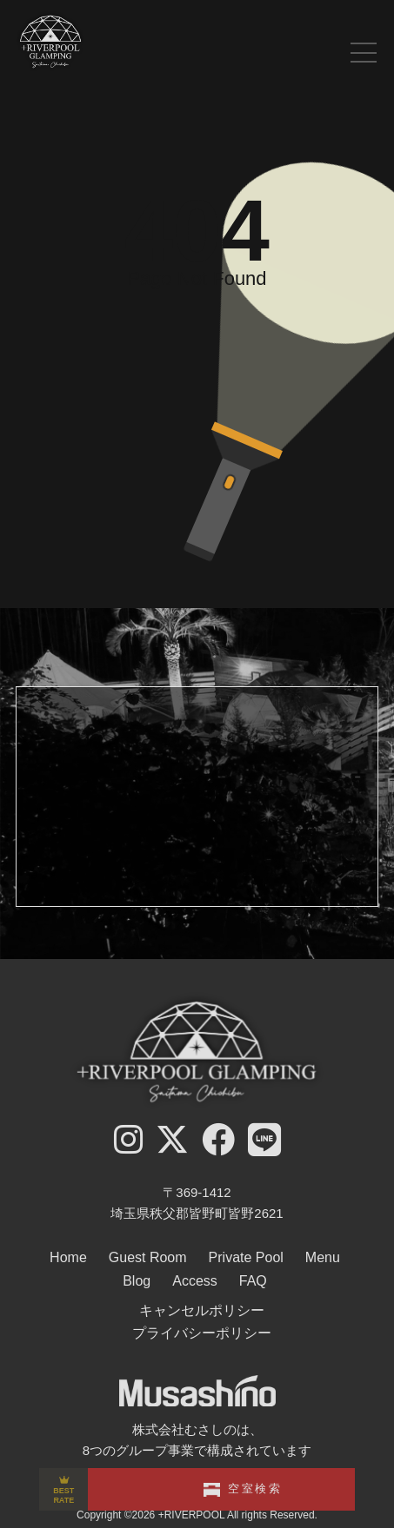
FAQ (253, 1280)
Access (194, 1280)
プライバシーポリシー (201, 1333)
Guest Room (148, 1257)
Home (68, 1257)
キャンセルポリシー (201, 1310)
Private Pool (246, 1257)
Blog (136, 1280)
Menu (322, 1257)
